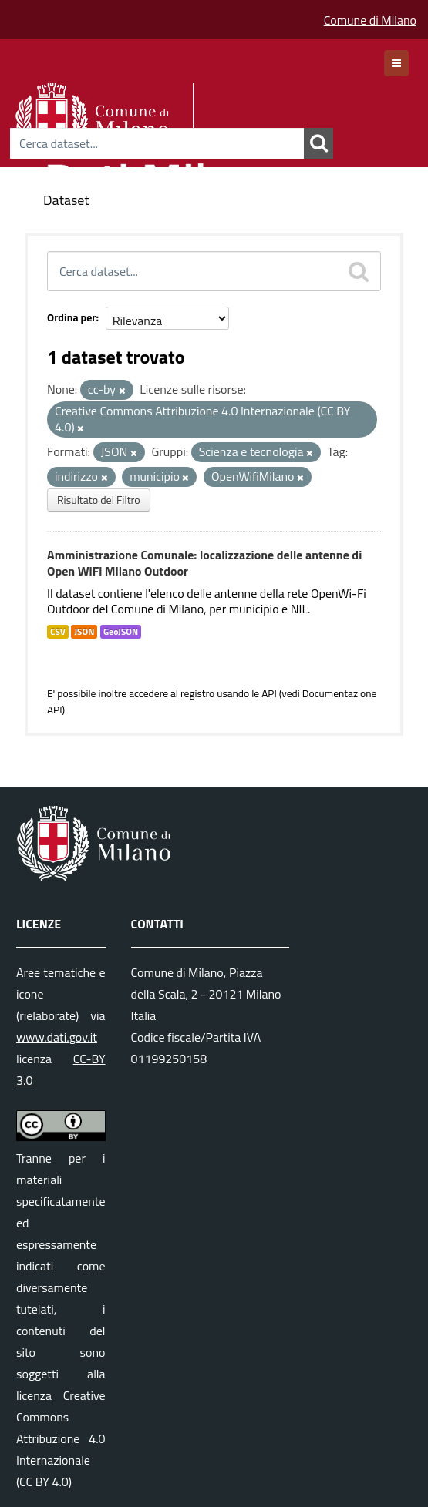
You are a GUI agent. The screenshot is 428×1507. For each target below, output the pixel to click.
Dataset (66, 200)
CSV (58, 632)
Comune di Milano (370, 20)
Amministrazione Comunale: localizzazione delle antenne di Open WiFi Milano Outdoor (204, 562)
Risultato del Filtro (98, 500)
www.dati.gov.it (56, 1037)
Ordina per (71, 317)
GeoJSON (120, 632)
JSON (84, 632)
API (269, 693)
